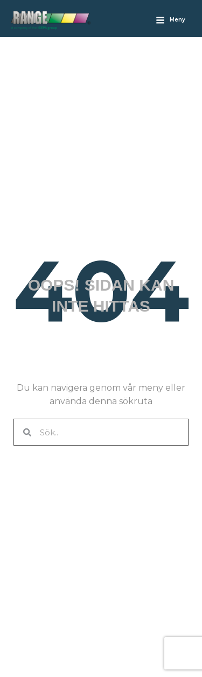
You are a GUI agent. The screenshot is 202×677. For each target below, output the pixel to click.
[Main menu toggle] (170, 20)
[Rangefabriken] (50, 20)
